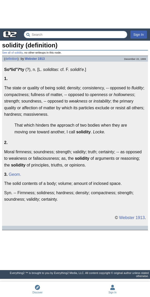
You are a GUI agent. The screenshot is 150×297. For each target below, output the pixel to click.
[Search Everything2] (75, 34)
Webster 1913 (35, 59)
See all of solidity (12, 52)
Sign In (138, 35)
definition (11, 59)
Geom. (15, 174)
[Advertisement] (75, 14)
